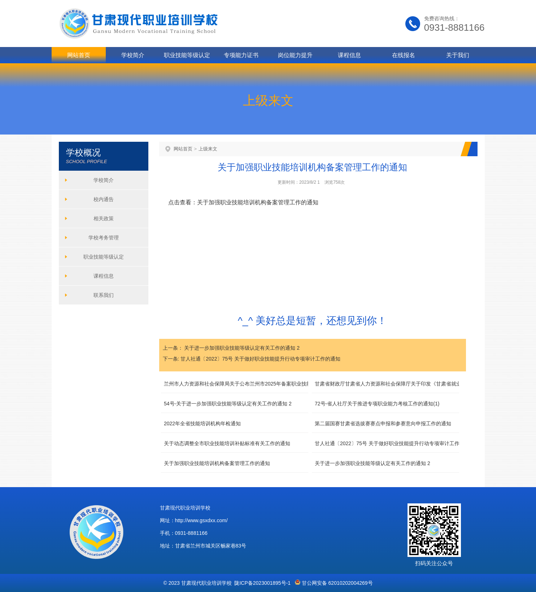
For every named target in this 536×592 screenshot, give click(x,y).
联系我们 (103, 295)
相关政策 (103, 218)
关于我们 (457, 55)
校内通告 (103, 199)
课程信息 (349, 55)
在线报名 (403, 55)
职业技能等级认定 (187, 55)
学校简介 (132, 55)
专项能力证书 (241, 55)
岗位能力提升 (295, 55)
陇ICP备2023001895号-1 (262, 583)
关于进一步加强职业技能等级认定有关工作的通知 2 (242, 348)
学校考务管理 (103, 237)
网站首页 (78, 55)
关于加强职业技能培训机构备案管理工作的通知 (257, 202)
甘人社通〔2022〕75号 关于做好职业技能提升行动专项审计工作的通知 (260, 359)
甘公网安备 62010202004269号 (334, 583)
